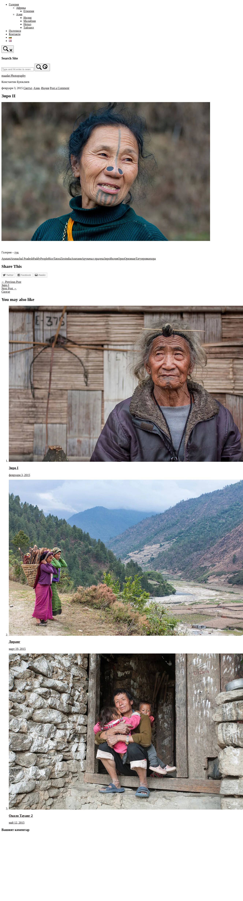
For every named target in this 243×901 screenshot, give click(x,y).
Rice (51, 258)
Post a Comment (59, 88)
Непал (27, 24)
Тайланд (28, 27)
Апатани (76, 258)
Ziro (62, 258)
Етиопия (28, 11)
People (44, 258)
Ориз (121, 258)
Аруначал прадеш (93, 258)
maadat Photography (13, 75)
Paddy (36, 258)
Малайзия (29, 21)
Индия (27, 17)
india (68, 258)
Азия (19, 14)
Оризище (130, 258)
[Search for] (17, 69)
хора (153, 258)
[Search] (42, 67)
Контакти (14, 34)
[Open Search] (7, 49)
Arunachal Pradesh (22, 258)
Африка (21, 7)
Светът (27, 88)
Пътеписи (15, 30)
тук (16, 252)
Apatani (6, 258)
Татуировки (143, 258)
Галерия (14, 4)
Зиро (107, 258)
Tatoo (57, 258)
